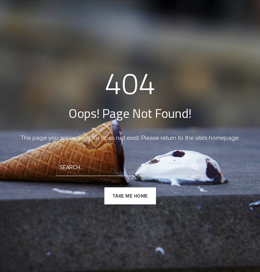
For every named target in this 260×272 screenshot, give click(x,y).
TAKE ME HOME (130, 195)
